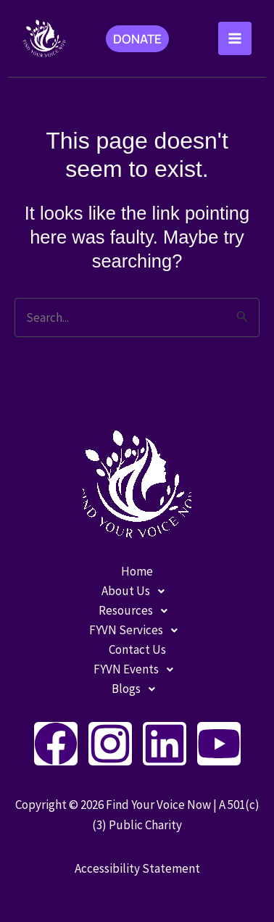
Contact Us (137, 649)
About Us (137, 591)
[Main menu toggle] (235, 38)
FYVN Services (137, 630)
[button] (137, 38)
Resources (137, 610)
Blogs (137, 689)
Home (137, 571)
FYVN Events (137, 669)
